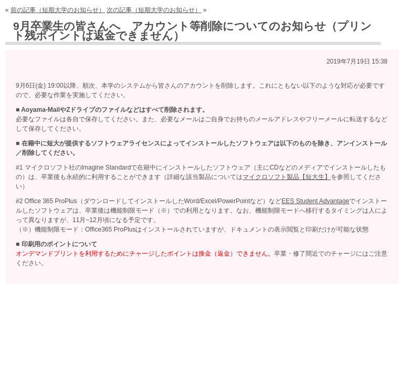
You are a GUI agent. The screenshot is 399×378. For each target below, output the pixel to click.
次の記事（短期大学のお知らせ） (154, 10)
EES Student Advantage (315, 201)
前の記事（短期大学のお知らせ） (57, 10)
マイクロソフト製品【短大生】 (287, 177)
